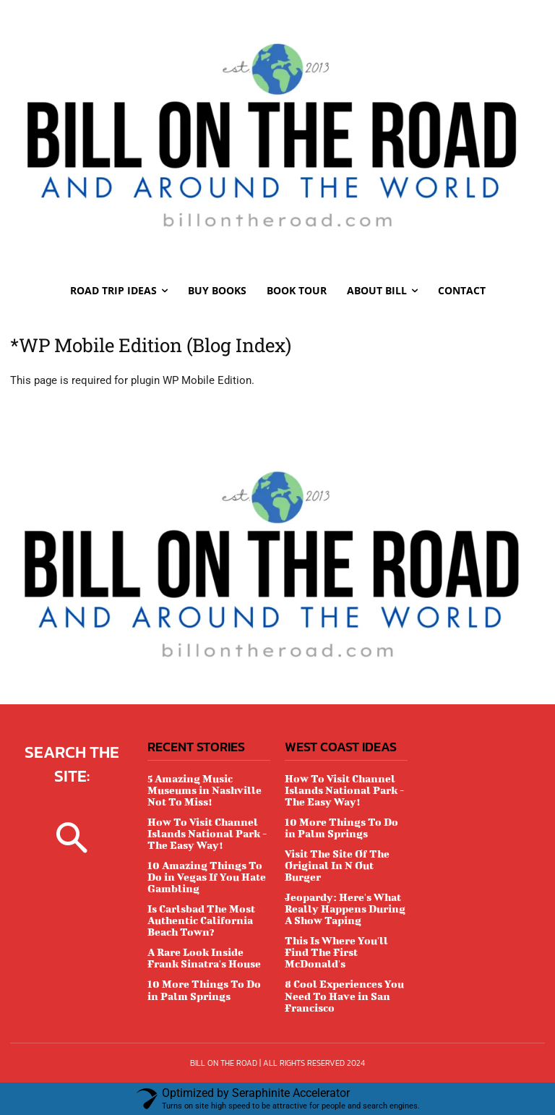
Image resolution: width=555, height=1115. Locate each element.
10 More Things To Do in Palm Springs (204, 989)
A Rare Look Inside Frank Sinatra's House (204, 958)
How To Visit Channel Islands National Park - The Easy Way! (207, 833)
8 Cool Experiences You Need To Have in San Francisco (344, 995)
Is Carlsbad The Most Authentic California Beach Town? (201, 920)
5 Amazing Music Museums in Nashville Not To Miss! (204, 790)
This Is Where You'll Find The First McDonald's (336, 952)
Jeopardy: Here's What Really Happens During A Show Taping (345, 908)
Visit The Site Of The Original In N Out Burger (337, 865)
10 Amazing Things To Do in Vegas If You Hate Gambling (206, 876)
